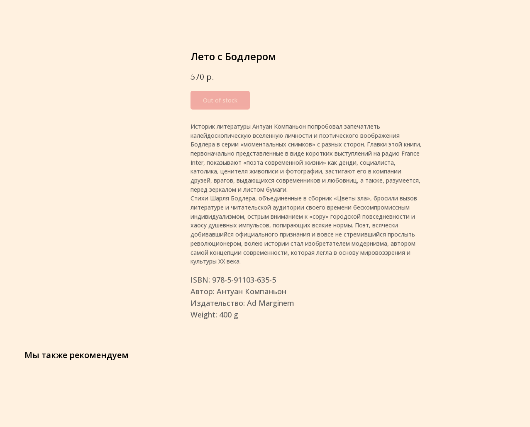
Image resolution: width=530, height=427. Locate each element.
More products (37, 12)
